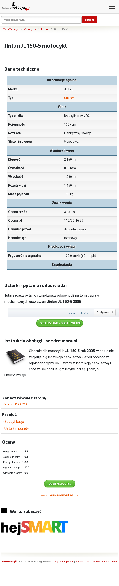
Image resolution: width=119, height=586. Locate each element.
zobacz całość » (78, 313)
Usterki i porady (16, 428)
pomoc (96, 561)
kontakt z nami (109, 561)
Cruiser (69, 98)
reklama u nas (83, 561)
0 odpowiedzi (105, 312)
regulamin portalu (63, 561)
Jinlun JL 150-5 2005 (15, 404)
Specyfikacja (14, 422)
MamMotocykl (11, 29)
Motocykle (30, 29)
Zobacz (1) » (59, 495)
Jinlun (44, 29)
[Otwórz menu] (112, 6)
